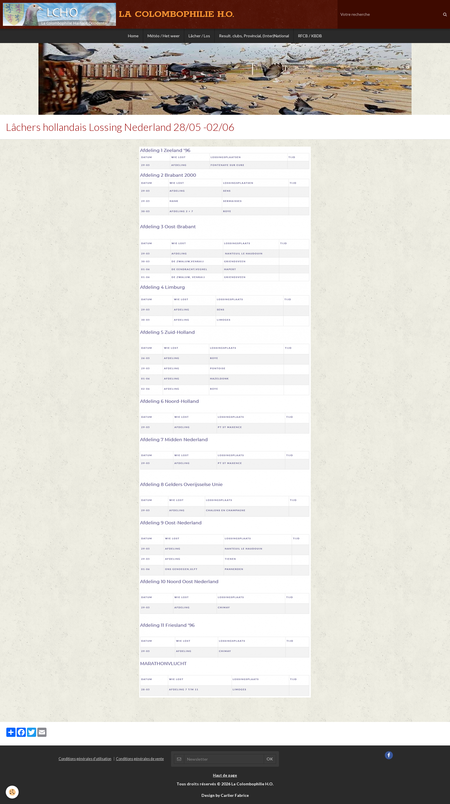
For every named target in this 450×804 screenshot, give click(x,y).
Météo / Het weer (164, 35)
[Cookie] (12, 792)
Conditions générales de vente (140, 759)
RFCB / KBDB (310, 35)
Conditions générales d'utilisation (85, 759)
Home (133, 35)
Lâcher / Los (199, 35)
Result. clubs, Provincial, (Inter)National (254, 35)
